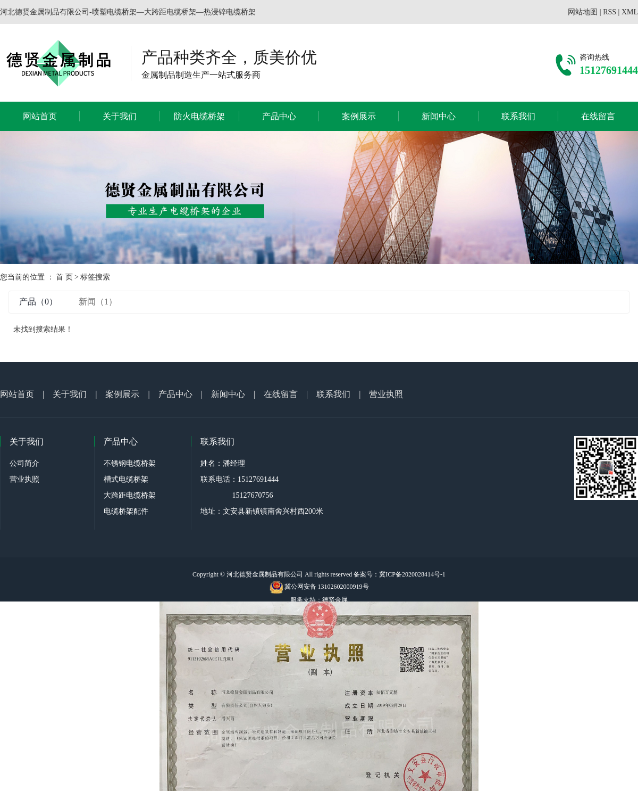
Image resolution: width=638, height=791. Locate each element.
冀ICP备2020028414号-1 (412, 574)
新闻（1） (98, 301)
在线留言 (598, 116)
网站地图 (583, 12)
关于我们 (120, 116)
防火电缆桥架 (199, 116)
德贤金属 (335, 600)
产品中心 (279, 116)
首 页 (64, 277)
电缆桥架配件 (126, 511)
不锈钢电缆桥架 (130, 463)
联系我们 (518, 116)
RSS (609, 12)
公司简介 (24, 463)
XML (630, 12)
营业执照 (386, 394)
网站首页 (40, 116)
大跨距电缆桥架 (130, 495)
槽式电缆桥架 (126, 479)
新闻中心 (439, 116)
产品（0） (38, 301)
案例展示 (359, 116)
